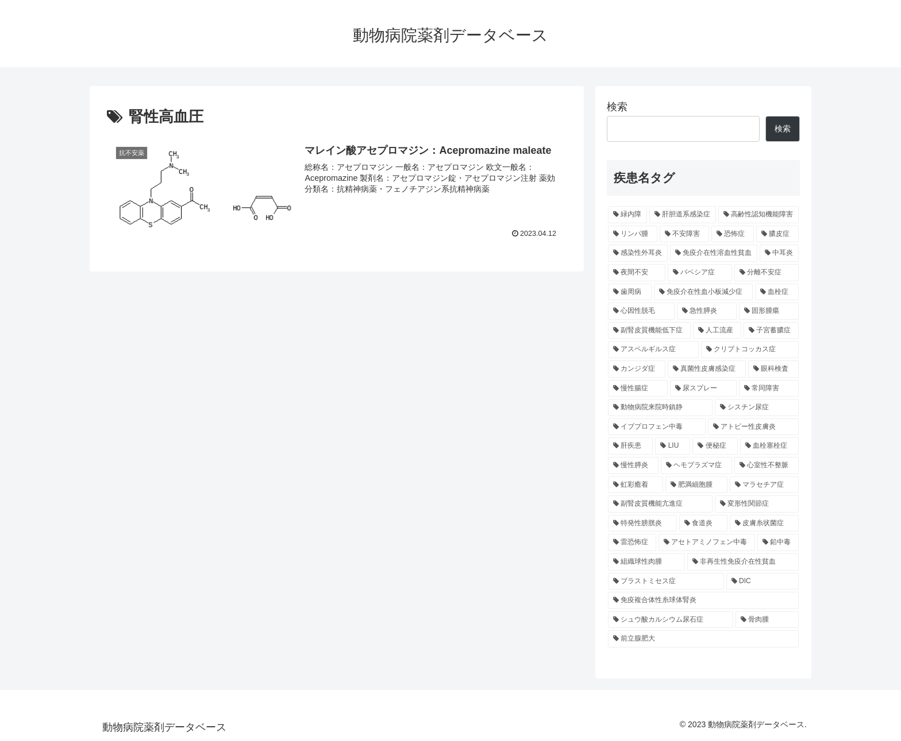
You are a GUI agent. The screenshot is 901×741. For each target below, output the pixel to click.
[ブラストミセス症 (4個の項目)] (666, 581)
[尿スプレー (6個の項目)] (703, 388)
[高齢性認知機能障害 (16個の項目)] (758, 214)
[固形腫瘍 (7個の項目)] (769, 311)
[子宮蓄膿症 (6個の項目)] (771, 330)
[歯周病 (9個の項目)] (630, 292)
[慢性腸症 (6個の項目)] (638, 388)
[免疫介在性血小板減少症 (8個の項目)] (703, 292)
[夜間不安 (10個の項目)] (636, 272)
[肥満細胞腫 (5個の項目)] (696, 485)
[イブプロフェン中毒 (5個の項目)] (657, 427)
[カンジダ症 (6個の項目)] (636, 369)
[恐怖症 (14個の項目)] (732, 234)
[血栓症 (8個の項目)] (777, 292)
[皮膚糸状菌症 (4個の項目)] (764, 523)
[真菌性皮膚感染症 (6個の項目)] (707, 369)
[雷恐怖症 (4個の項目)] (632, 542)
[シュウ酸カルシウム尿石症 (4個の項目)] (670, 620)
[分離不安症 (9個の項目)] (766, 272)
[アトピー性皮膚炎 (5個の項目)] (753, 427)
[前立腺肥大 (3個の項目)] (703, 638)
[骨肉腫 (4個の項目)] (767, 620)
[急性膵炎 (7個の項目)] (707, 311)
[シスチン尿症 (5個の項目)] (757, 407)
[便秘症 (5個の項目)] (714, 446)
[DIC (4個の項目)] (762, 581)
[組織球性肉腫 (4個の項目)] (646, 562)
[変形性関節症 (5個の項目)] (757, 504)
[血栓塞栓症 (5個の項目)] (769, 446)
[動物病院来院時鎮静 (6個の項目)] (660, 407)
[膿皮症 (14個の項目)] (777, 234)
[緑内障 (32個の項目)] (627, 214)
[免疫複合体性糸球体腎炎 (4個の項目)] (703, 600)
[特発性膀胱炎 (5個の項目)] (642, 523)
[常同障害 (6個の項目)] (769, 388)
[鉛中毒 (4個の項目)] (778, 542)
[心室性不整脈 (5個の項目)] (766, 465)
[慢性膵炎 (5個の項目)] (633, 465)
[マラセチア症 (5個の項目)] (764, 485)
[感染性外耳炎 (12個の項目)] (638, 253)
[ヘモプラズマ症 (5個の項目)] (696, 465)
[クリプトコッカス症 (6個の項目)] (750, 349)
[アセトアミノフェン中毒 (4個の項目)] (707, 542)
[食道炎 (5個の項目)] (703, 523)
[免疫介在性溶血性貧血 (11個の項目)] (713, 253)
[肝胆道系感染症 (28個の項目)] (682, 214)
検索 (617, 106)
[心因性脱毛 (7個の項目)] (641, 311)
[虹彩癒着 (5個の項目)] (635, 485)
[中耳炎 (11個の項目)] (779, 253)
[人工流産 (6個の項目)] (717, 330)
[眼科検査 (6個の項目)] (773, 369)
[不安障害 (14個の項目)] (684, 234)
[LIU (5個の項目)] (672, 446)
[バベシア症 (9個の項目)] (700, 272)
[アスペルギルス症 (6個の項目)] (653, 349)
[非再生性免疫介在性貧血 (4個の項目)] (743, 562)
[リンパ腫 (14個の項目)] (632, 234)
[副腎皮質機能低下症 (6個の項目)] (649, 330)
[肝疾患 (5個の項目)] (630, 446)
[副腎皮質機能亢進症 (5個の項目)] (660, 504)
